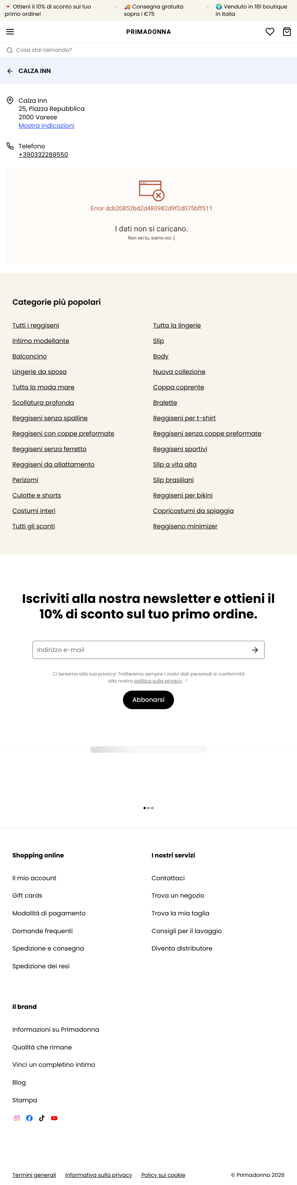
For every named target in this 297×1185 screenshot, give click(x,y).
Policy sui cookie (163, 1175)
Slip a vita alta (175, 464)
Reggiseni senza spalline (50, 418)
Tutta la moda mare (43, 387)
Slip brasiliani (173, 479)
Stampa (24, 1100)
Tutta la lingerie (177, 325)
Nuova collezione (179, 371)
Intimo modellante (40, 340)
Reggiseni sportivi (180, 449)
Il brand (24, 1006)
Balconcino (29, 356)
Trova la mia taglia (181, 913)
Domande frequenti (42, 931)
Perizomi (25, 479)
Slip (158, 340)
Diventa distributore (182, 948)
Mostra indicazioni (46, 125)
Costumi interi (34, 510)
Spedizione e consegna (48, 948)
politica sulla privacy (158, 681)
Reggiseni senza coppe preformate (207, 433)
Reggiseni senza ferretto (49, 449)
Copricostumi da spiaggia (193, 510)
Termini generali (34, 1175)
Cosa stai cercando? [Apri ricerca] (39, 50)
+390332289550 (43, 154)
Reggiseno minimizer (185, 526)
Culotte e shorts (36, 495)
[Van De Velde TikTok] (41, 1119)
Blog (19, 1082)
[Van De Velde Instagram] (17, 1119)
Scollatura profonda (43, 402)
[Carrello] (286, 31)
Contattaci (168, 878)
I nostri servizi (173, 855)
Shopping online (38, 855)
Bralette (165, 402)
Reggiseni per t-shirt (184, 418)
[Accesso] (269, 31)
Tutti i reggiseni (35, 325)
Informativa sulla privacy (98, 1175)
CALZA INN (28, 70)
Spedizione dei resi (41, 966)
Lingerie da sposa (39, 371)
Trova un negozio (178, 895)
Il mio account (34, 878)
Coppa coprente (178, 387)
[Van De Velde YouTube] (54, 1119)
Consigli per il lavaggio (187, 931)
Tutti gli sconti (33, 526)
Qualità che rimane (42, 1047)
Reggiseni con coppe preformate (63, 433)
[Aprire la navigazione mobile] (10, 31)
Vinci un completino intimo (53, 1065)
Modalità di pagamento (48, 913)
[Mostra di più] (186, 680)
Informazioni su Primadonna (55, 1029)
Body (161, 356)
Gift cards (27, 895)
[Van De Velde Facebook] (29, 1119)
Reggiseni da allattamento (53, 464)
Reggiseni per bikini (183, 495)
